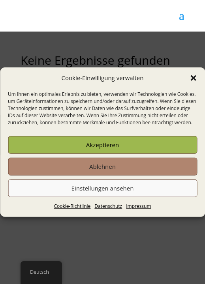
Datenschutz (108, 206)
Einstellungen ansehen (102, 188)
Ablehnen (102, 166)
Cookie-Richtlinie (72, 206)
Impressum (138, 206)
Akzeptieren (102, 145)
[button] (193, 78)
